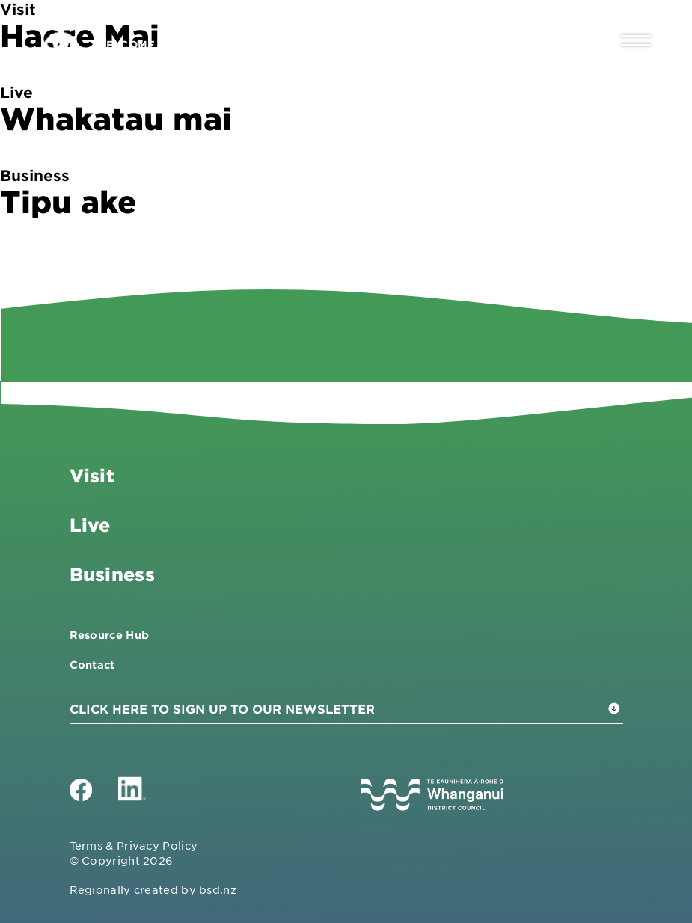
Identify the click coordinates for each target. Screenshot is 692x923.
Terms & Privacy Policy (134, 845)
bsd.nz (217, 889)
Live (90, 525)
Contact (92, 664)
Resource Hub (110, 634)
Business (112, 574)
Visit (92, 475)
